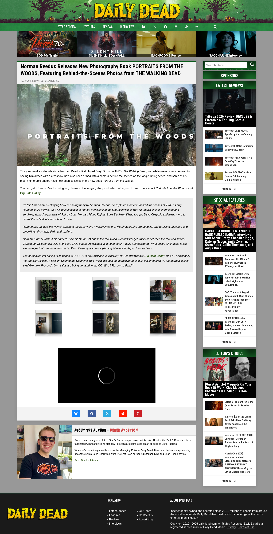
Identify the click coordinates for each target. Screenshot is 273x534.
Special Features (229, 200)
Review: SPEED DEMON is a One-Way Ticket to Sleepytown (238, 161)
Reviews (108, 26)
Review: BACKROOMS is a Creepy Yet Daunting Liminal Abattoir (238, 176)
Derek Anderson (51, 80)
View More (229, 189)
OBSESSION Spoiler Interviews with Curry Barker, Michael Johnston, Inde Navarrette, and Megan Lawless (239, 325)
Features (89, 26)
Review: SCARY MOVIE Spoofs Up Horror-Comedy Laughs (238, 134)
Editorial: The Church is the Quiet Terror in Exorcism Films (239, 405)
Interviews (127, 26)
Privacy (231, 527)
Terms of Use (246, 527)
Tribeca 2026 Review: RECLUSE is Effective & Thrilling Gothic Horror (228, 119)
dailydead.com (208, 523)
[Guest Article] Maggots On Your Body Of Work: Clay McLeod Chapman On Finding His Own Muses (228, 389)
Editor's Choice (229, 353)
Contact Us (146, 515)
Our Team (145, 510)
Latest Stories (66, 26)
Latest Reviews (229, 85)
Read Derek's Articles (86, 460)
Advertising (146, 519)
